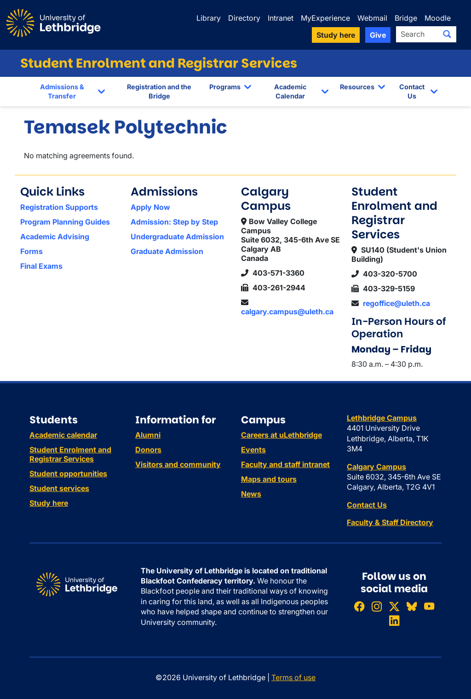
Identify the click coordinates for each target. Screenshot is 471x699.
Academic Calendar (290, 91)
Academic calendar (63, 434)
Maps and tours (269, 479)
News (251, 493)
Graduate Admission (167, 251)
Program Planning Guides (65, 221)
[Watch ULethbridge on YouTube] (429, 606)
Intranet (280, 18)
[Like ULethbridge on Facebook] (359, 606)
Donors (148, 449)
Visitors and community (178, 464)
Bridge (406, 18)
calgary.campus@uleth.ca (287, 311)
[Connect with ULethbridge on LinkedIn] (394, 620)
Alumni (148, 434)
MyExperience (325, 18)
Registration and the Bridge (159, 91)
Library (208, 18)
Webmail (372, 18)
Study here (48, 503)
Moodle (438, 18)
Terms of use (293, 677)
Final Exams (41, 266)
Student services (59, 488)
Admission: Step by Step (174, 221)
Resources (357, 87)
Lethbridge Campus (382, 417)
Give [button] (378, 35)
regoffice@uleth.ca (396, 303)
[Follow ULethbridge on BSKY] (411, 606)
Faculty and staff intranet (285, 464)
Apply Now (150, 207)
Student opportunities (68, 473)
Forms (31, 251)
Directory (244, 18)
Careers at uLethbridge (281, 434)
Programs (225, 87)
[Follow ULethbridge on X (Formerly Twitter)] (394, 606)
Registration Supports (59, 207)
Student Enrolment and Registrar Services (158, 63)
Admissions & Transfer (62, 91)
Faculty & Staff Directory (390, 522)
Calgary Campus (376, 466)
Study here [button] (335, 35)
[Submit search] (447, 34)
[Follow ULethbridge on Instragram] (376, 606)
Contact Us (412, 91)
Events (253, 449)
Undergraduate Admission (177, 236)
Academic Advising (54, 236)
